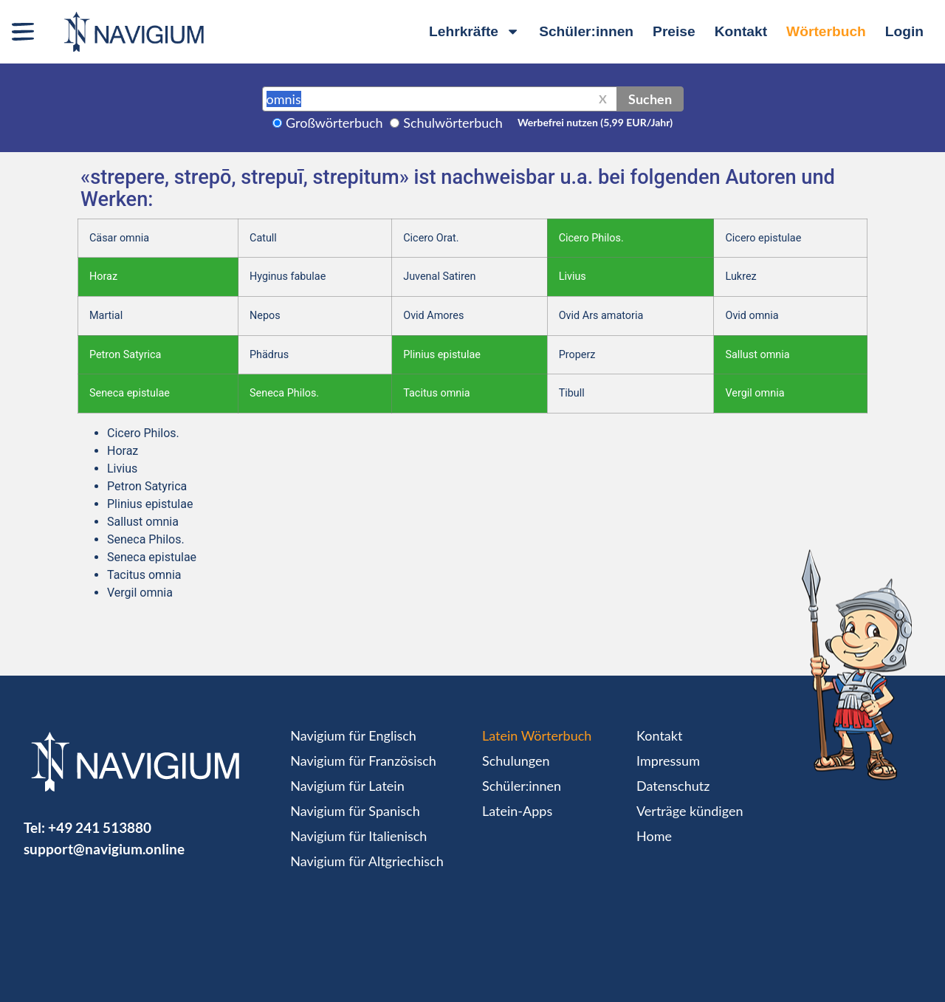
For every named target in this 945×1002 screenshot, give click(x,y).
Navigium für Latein (347, 786)
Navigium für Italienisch (358, 836)
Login (904, 31)
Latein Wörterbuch (536, 735)
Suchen (650, 99)
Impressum (668, 760)
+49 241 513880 (99, 827)
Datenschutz (672, 786)
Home (654, 836)
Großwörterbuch (334, 122)
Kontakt (741, 31)
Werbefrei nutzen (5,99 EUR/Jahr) (595, 122)
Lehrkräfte (474, 31)
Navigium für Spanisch (355, 811)
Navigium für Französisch (363, 760)
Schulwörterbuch (453, 122)
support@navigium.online (104, 848)
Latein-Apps (517, 811)
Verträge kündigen (689, 811)
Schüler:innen (586, 31)
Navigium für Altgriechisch (366, 861)
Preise (674, 31)
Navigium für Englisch (353, 735)
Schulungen (515, 760)
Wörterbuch (826, 31)
